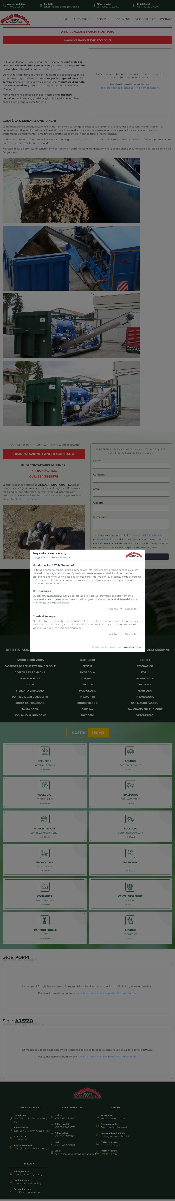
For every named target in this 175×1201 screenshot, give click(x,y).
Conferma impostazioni (106, 647)
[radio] (121, 608)
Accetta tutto (132, 647)
